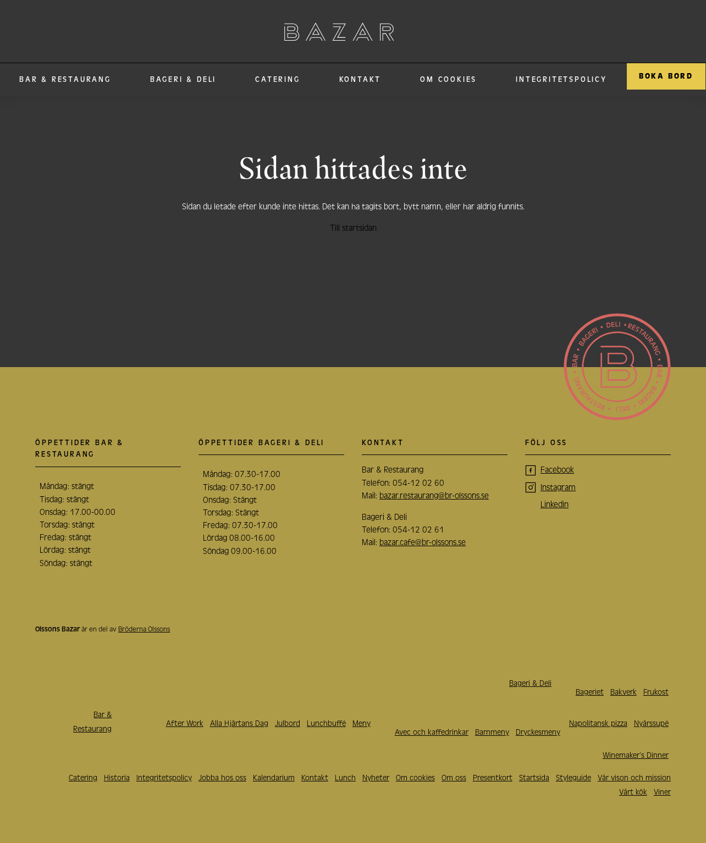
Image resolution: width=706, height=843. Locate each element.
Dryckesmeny (538, 732)
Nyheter (375, 778)
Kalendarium (274, 778)
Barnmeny (492, 732)
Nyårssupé (651, 723)
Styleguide (573, 778)
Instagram (558, 487)
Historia (117, 778)
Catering (277, 79)
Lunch (345, 778)
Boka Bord (666, 76)
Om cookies (448, 79)
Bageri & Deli (183, 79)
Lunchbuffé (326, 723)
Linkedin (554, 504)
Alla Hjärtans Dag (239, 723)
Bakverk (623, 692)
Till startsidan (353, 228)
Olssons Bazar (339, 31)
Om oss (454, 778)
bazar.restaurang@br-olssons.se (434, 496)
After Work (184, 723)
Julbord (287, 723)
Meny (361, 723)
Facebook (557, 470)
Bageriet (590, 692)
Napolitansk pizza (598, 723)
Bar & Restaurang (65, 79)
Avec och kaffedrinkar (431, 732)
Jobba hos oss (222, 778)
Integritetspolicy (561, 79)
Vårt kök (633, 792)
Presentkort (492, 778)
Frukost (656, 692)
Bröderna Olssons (144, 629)
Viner (662, 792)
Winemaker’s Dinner (636, 755)
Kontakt (360, 79)
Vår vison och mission (634, 778)
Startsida (534, 778)
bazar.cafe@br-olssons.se (422, 542)
